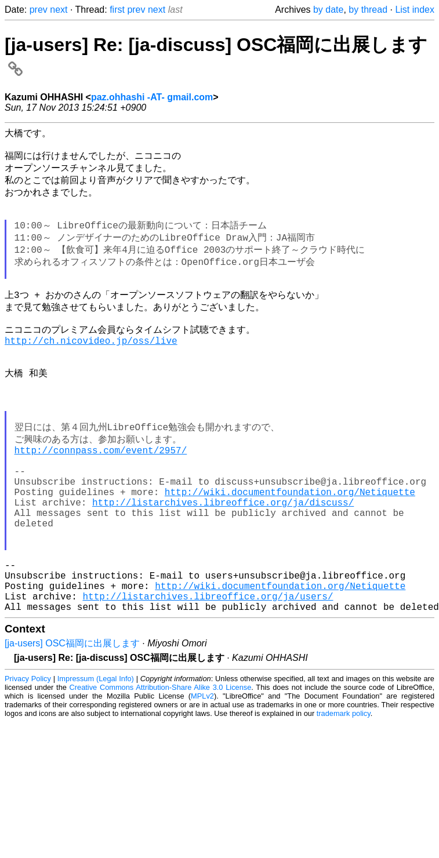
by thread (368, 9)
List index (414, 9)
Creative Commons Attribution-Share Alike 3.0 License (161, 772)
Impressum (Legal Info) (95, 763)
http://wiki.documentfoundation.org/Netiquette (290, 550)
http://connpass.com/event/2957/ (100, 499)
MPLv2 (202, 780)
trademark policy (344, 798)
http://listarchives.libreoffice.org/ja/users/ (207, 678)
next (58, 9)
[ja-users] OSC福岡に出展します (72, 728)
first (117, 9)
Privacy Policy (28, 763)
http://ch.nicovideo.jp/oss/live (91, 370)
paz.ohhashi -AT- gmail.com (152, 97)
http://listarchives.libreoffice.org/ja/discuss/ (223, 563)
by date (328, 9)
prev (39, 9)
